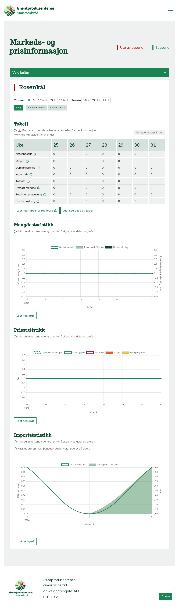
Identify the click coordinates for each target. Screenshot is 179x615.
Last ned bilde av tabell (78, 210)
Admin (165, 596)
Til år (53, 100)
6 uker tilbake (36, 107)
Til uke (96, 100)
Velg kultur (89, 72)
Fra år (31, 100)
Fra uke (76, 100)
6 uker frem (57, 107)
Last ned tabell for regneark (37, 209)
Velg (18, 107)
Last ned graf (25, 315)
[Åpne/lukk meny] (170, 10)
